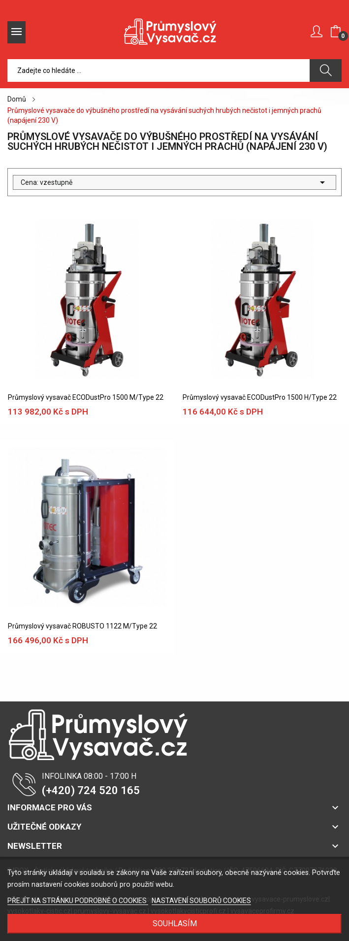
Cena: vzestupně (174, 182)
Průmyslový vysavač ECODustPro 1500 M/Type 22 (85, 397)
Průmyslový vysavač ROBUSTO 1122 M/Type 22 (82, 626)
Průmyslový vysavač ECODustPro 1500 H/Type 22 (260, 397)
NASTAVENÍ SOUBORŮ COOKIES (201, 901)
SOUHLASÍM (175, 923)
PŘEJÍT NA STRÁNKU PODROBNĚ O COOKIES (77, 901)
